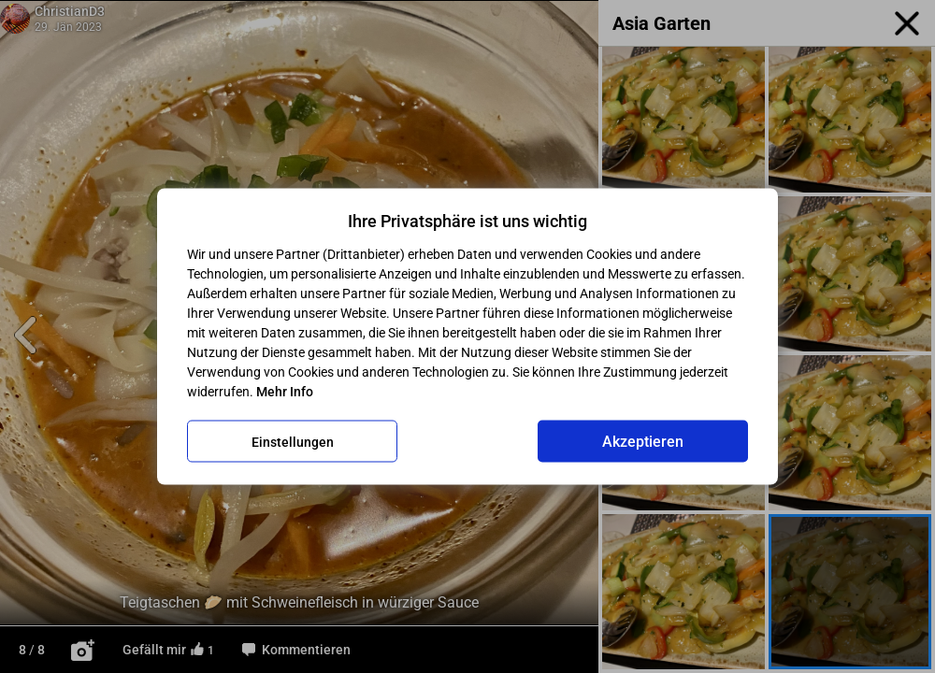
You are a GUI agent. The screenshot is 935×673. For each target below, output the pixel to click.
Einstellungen (293, 441)
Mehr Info (284, 391)
